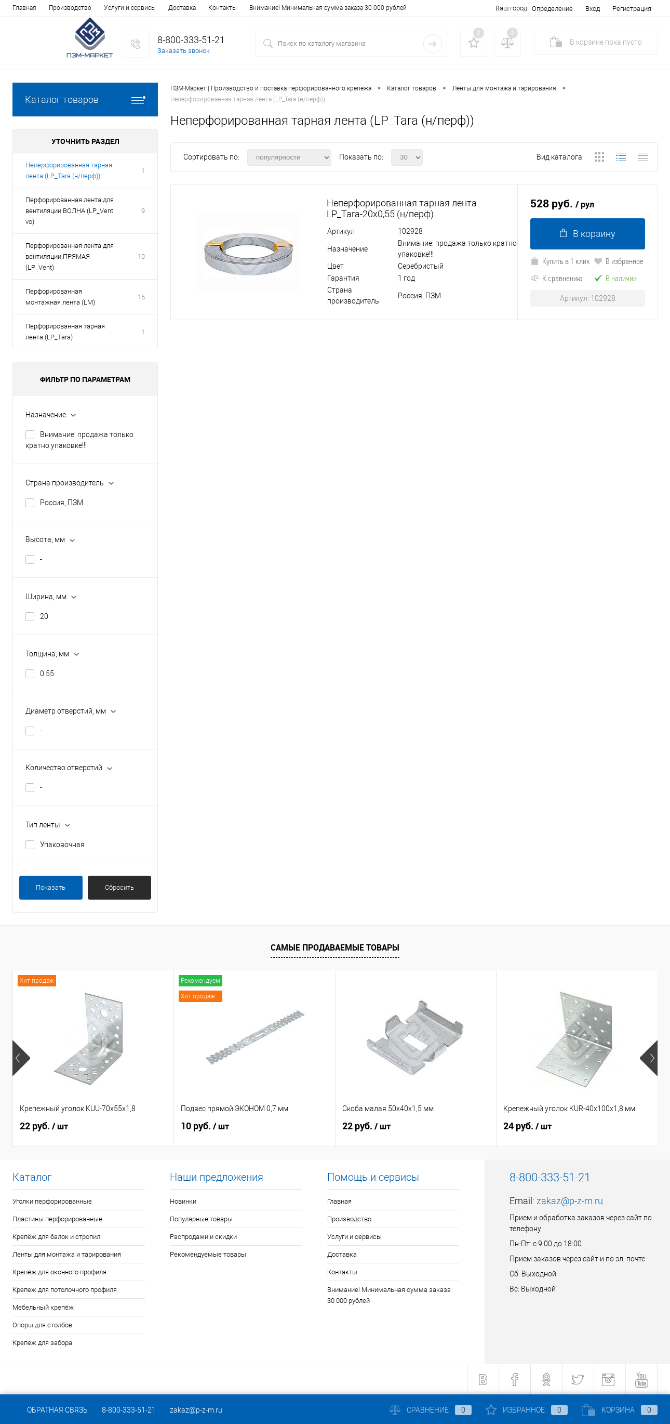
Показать (50, 887)
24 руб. (527, 1126)
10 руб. (205, 1126)
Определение (552, 8)
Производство (70, 7)
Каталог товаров (85, 99)
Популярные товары (201, 1219)
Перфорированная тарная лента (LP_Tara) (65, 331)
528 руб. (562, 204)
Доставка (182, 7)
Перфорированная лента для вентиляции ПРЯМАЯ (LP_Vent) (69, 256)
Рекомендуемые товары (208, 1254)
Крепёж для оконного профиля (59, 1272)
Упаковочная (62, 844)
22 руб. (44, 1126)
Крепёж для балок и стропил (56, 1237)
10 (141, 256)
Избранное (527, 1410)
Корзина (620, 1410)
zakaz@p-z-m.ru (570, 1200)
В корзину (587, 233)
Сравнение (431, 1410)
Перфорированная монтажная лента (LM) (60, 296)
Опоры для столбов (42, 1325)
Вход (592, 8)
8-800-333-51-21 (129, 1410)
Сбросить (119, 887)
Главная (24, 7)
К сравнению (556, 278)
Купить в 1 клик (560, 261)
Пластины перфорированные (57, 1219)
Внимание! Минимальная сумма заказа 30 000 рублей (328, 7)
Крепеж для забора (42, 1343)
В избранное (619, 261)
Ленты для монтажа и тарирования (66, 1254)
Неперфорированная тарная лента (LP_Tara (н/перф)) (68, 170)
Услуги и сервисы (130, 7)
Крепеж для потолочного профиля (64, 1290)
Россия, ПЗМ (61, 502)
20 (44, 616)
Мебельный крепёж (43, 1307)
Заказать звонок (183, 51)
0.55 (47, 673)
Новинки (183, 1201)
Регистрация (631, 8)
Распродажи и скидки (203, 1237)
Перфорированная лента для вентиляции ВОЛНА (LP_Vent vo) (69, 211)
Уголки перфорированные (52, 1201)
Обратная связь (50, 1410)
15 (141, 297)
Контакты (222, 7)
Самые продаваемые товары (335, 947)
